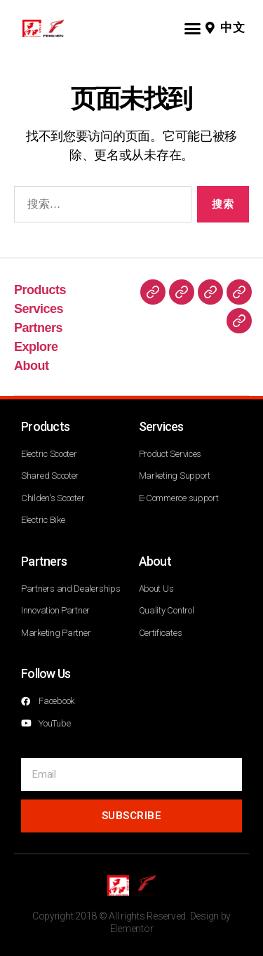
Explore (36, 347)
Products (40, 290)
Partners (38, 328)
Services (38, 309)
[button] (192, 28)
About (31, 366)
